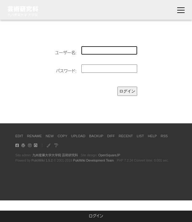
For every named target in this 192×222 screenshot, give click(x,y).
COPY (62, 136)
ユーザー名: (65, 53)
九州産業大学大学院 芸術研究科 (55, 155)
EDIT (19, 136)
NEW (50, 136)
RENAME (34, 136)
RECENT (126, 136)
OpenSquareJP (109, 155)
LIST (140, 136)
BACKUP (96, 136)
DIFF (111, 136)
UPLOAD (78, 136)
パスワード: (66, 71)
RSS (164, 136)
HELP (152, 136)
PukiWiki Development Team (93, 160)
